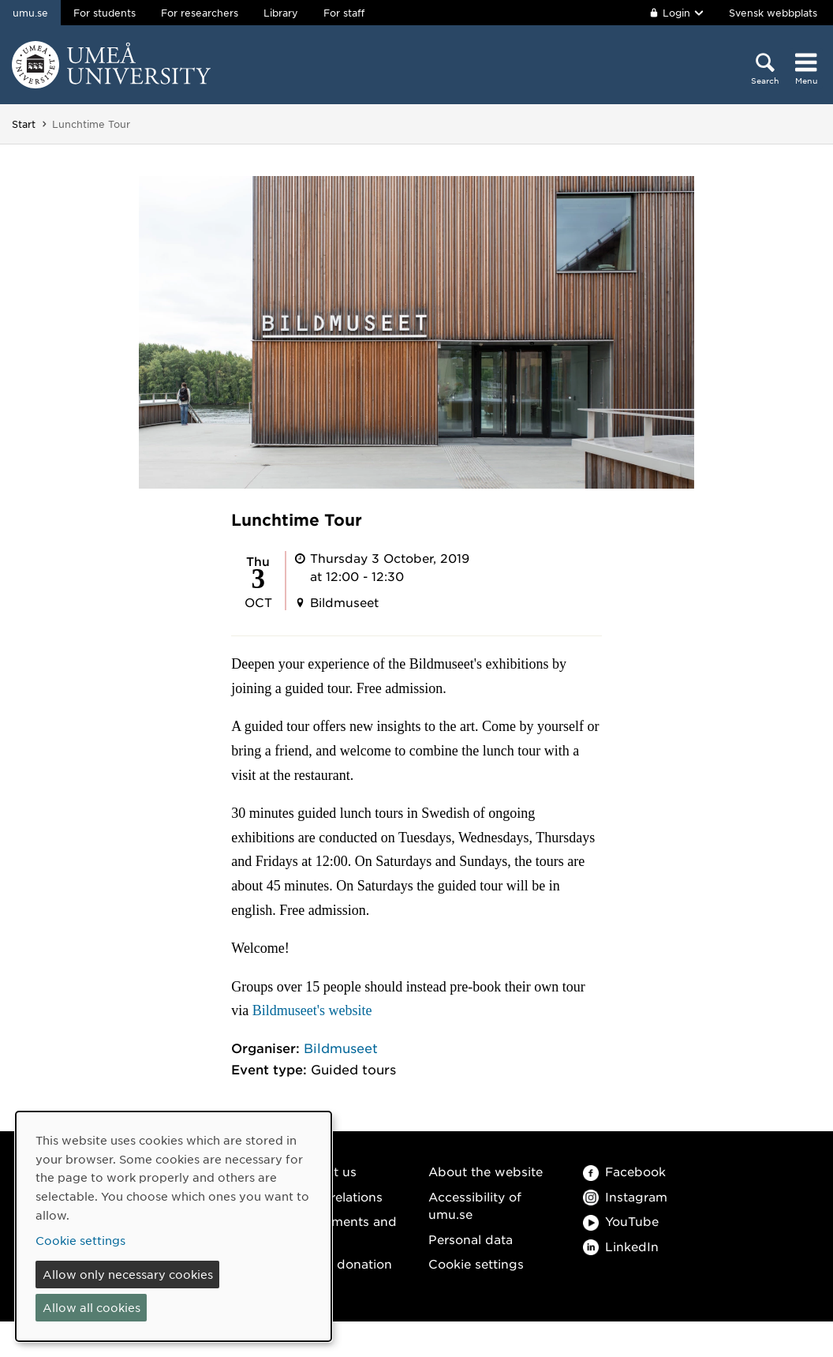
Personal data (470, 1238)
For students (104, 12)
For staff (343, 12)
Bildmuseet (341, 1047)
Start (23, 124)
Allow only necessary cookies (128, 1274)
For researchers (199, 12)
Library (280, 12)
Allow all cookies (91, 1307)
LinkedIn (621, 1246)
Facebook (624, 1171)
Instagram (625, 1196)
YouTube (621, 1220)
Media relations (336, 1196)
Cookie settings (476, 1263)
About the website (485, 1171)
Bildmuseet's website (312, 1010)
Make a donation (340, 1263)
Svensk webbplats (773, 12)
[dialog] (173, 1226)
